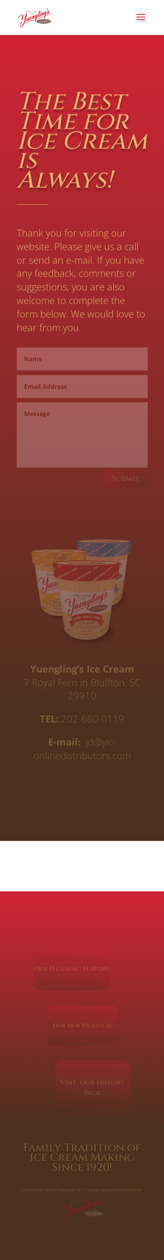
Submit (126, 477)
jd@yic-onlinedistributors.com (82, 748)
